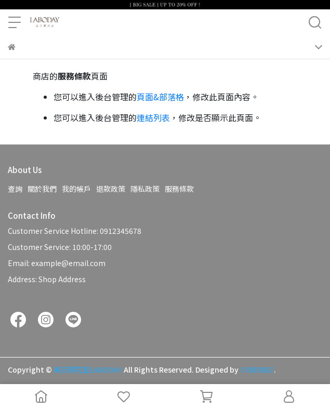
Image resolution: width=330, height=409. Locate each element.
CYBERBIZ (257, 369)
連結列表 (153, 117)
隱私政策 (145, 188)
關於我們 (42, 188)
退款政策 (110, 188)
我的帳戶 (76, 188)
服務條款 (179, 188)
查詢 (15, 188)
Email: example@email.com (56, 263)
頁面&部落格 (160, 96)
